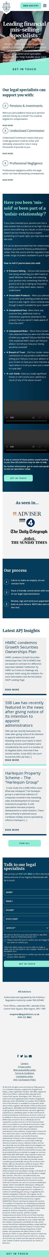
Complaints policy (24, 1076)
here (35, 937)
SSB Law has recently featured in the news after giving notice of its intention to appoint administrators (24, 714)
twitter (21, 1056)
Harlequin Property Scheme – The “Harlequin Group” (23, 777)
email (30, 1056)
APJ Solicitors (6, 8)
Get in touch (24, 69)
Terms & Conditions (24, 1073)
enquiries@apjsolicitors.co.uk (24, 1014)
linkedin (25, 1056)
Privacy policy (24, 1066)
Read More (12, 689)
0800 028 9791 (31, 5)
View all (24, 843)
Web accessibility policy (24, 1070)
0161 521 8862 (25, 874)
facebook (18, 1056)
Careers (24, 1063)
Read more (8, 125)
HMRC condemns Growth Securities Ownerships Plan (21, 647)
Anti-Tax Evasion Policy (24, 1079)
